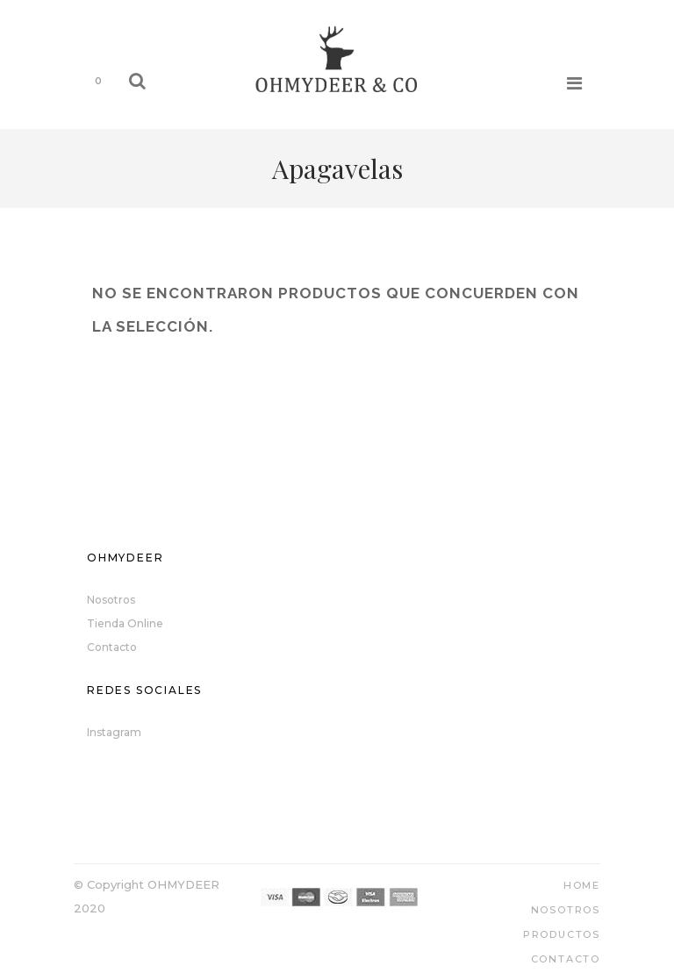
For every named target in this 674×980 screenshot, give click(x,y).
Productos (561, 934)
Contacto (112, 647)
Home (581, 885)
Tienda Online (125, 623)
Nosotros (111, 599)
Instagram (114, 732)
